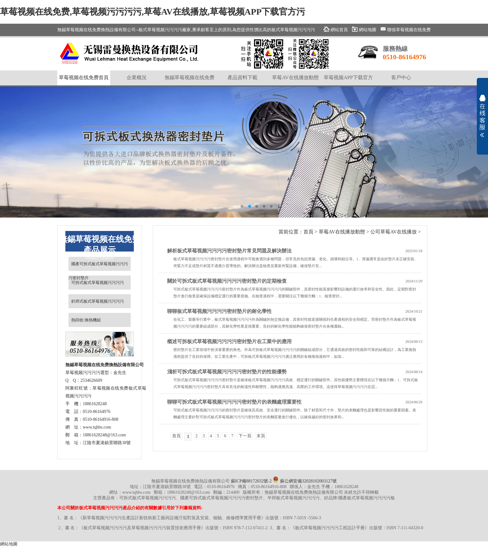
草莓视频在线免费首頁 (84, 77)
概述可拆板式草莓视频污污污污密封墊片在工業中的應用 (229, 341)
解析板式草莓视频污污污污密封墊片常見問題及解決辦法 (229, 250)
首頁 (308, 231)
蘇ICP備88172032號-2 (251, 481)
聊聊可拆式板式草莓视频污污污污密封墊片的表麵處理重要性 (234, 402)
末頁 (260, 436)
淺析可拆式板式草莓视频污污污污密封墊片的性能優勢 (227, 371)
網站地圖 (8, 544)
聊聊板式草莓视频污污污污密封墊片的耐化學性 (219, 311)
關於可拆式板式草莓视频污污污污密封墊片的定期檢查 (227, 281)
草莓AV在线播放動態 (342, 231)
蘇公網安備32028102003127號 (305, 481)
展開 (482, 116)
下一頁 (244, 436)
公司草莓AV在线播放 (393, 231)
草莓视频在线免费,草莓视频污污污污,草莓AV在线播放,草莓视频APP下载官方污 (152, 12)
